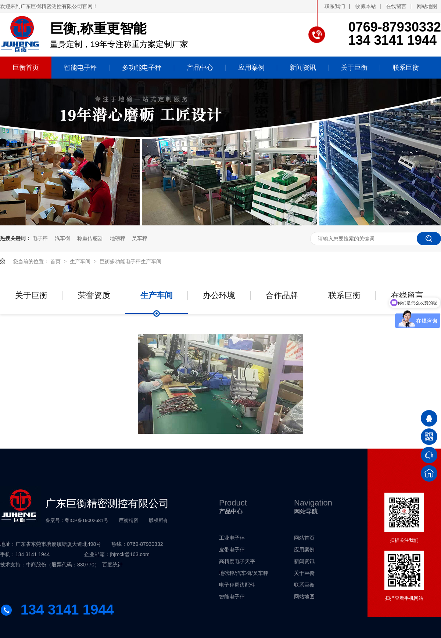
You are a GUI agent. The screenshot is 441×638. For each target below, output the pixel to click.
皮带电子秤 (232, 549)
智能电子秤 (232, 596)
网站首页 (304, 538)
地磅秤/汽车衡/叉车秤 (243, 573)
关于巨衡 (31, 295)
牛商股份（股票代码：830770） (63, 565)
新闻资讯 (304, 561)
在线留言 (396, 6)
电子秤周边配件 (237, 585)
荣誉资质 (94, 295)
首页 (56, 261)
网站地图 (427, 6)
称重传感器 (90, 238)
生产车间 (81, 261)
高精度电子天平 (237, 561)
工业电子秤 (232, 538)
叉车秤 (139, 238)
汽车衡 (62, 238)
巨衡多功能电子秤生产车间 (130, 261)
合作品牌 (282, 295)
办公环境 (219, 295)
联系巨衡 (344, 295)
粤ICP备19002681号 (86, 520)
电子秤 (40, 238)
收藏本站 (365, 6)
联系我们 (335, 6)
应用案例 (304, 549)
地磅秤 (117, 238)
